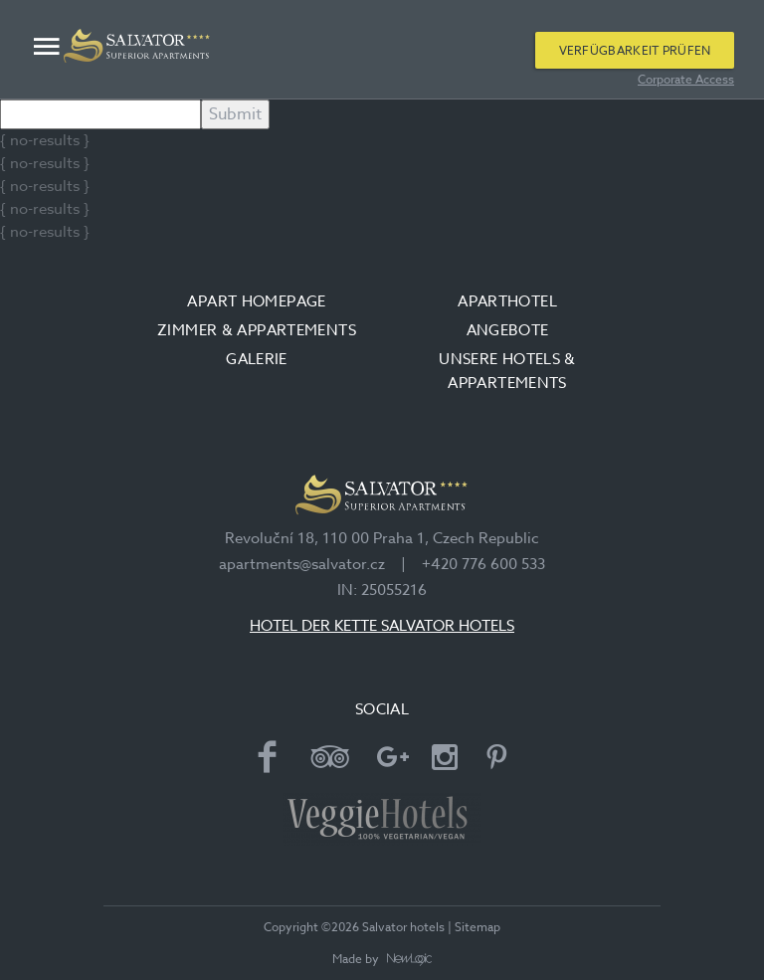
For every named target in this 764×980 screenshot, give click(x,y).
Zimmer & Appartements (256, 330)
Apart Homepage (256, 301)
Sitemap (477, 926)
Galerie (256, 359)
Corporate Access (686, 79)
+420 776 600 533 (483, 564)
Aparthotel (507, 301)
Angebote (508, 330)
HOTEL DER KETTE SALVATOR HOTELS (382, 626)
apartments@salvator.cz (302, 564)
